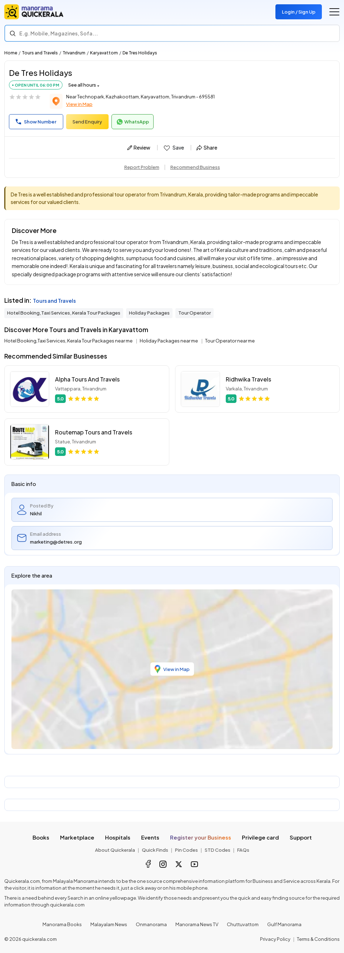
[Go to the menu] (334, 11)
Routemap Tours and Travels (93, 432)
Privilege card (260, 837)
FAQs (243, 850)
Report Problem (141, 167)
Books (41, 837)
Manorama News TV (196, 924)
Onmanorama (151, 924)
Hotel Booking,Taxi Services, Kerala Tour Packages (63, 313)
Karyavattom (104, 52)
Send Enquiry (87, 122)
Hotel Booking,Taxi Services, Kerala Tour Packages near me (68, 341)
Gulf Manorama (284, 924)
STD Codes (217, 850)
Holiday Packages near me (169, 341)
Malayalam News (108, 924)
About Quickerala (115, 850)
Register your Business (200, 837)
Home (10, 52)
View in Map (79, 104)
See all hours (82, 85)
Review (138, 147)
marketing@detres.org (56, 542)
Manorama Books (62, 924)
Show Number (36, 122)
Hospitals (117, 837)
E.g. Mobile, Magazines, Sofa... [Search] (58, 33)
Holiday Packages (149, 313)
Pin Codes (186, 850)
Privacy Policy (275, 939)
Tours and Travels (40, 52)
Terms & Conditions (318, 939)
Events (150, 837)
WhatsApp (132, 122)
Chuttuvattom (243, 924)
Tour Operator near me (230, 341)
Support (301, 837)
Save (173, 147)
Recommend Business (195, 167)
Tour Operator (194, 313)
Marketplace (77, 837)
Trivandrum (74, 52)
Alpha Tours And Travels (87, 379)
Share (206, 147)
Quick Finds (155, 850)
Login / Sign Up (298, 12)
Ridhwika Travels (248, 379)
